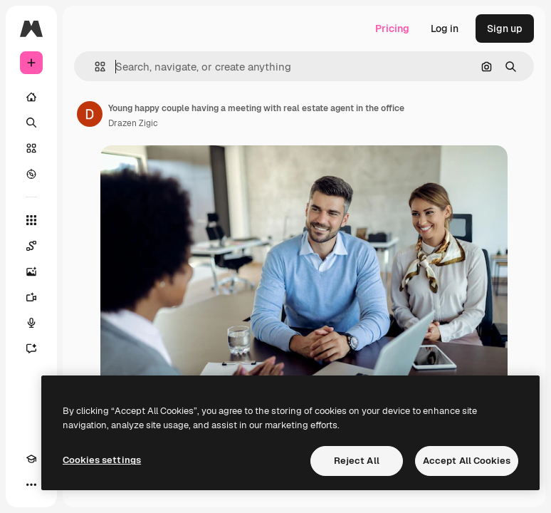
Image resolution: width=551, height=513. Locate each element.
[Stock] (31, 148)
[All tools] (31, 220)
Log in (444, 28)
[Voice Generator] (31, 322)
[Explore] (31, 173)
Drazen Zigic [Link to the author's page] (133, 123)
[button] (94, 66)
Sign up (505, 28)
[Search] (31, 122)
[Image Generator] (31, 271)
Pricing (392, 28)
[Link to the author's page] (90, 114)
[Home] (31, 97)
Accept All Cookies (466, 461)
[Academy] (31, 458)
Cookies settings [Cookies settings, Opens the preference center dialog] (102, 460)
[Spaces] (31, 245)
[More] (31, 484)
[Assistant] (31, 348)
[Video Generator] (31, 297)
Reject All (356, 461)
